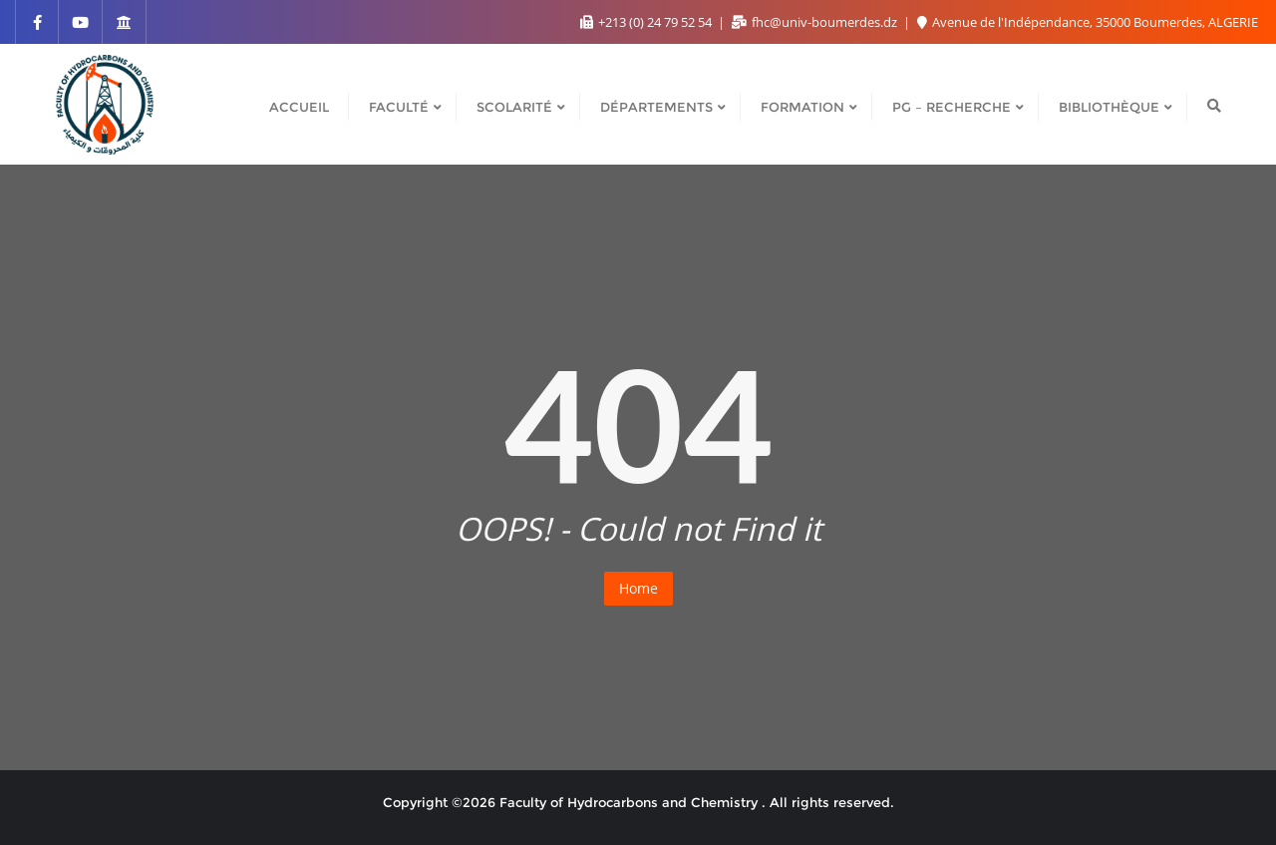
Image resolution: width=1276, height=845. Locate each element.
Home (638, 588)
